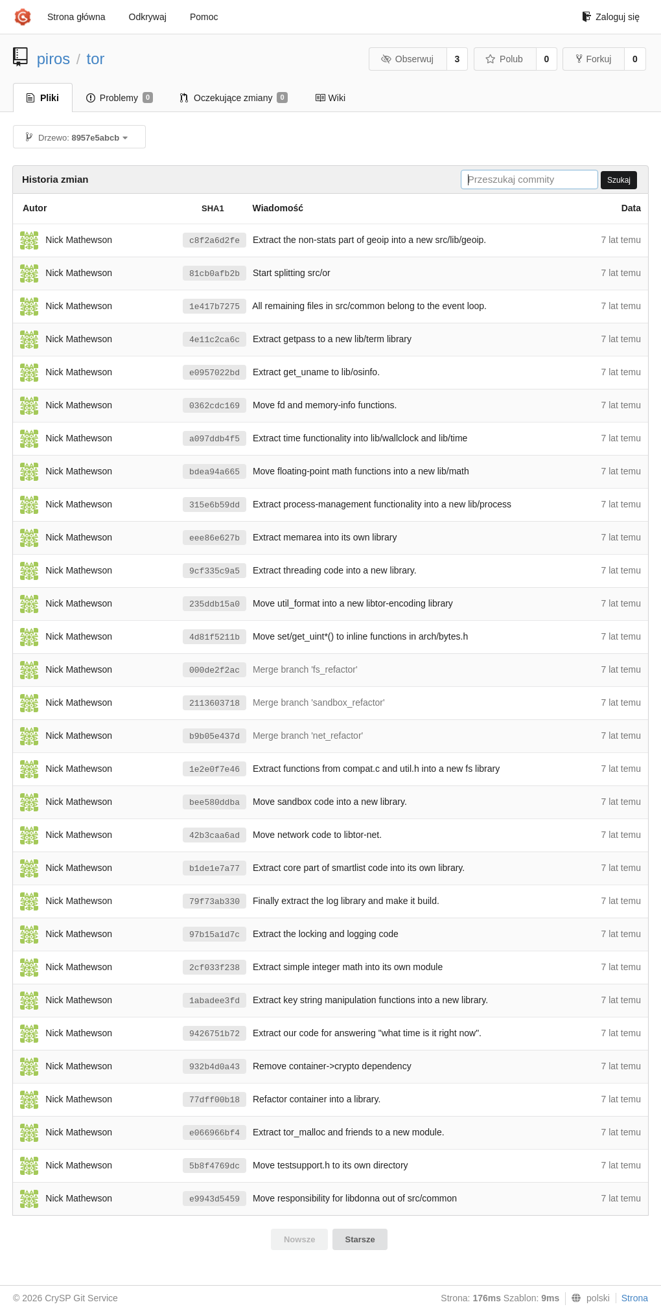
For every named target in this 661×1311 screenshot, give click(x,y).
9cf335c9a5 (214, 571)
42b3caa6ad (214, 836)
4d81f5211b (214, 637)
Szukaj (619, 180)
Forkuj (593, 59)
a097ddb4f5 (214, 439)
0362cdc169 (214, 406)
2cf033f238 (214, 968)
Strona (634, 1298)
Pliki (43, 98)
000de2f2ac (214, 670)
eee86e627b (214, 538)
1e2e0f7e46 (214, 769)
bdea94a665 (214, 472)
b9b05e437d (214, 736)
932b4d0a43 (214, 1067)
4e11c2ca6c (214, 340)
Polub (504, 59)
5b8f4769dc (214, 1166)
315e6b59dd (214, 505)
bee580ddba (214, 802)
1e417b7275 (214, 307)
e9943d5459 (214, 1199)
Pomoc (204, 17)
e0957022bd (214, 373)
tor (96, 58)
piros (54, 58)
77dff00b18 (214, 1100)
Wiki (330, 98)
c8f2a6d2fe (214, 241)
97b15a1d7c (214, 935)
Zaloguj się (611, 17)
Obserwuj (407, 59)
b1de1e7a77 (214, 869)
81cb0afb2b (214, 274)
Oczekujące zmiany (234, 98)
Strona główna (76, 17)
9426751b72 (214, 1034)
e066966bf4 (214, 1133)
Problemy (119, 98)
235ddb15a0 (214, 604)
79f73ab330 (214, 902)
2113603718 (214, 703)
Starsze (360, 1239)
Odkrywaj (148, 17)
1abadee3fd (214, 1001)
